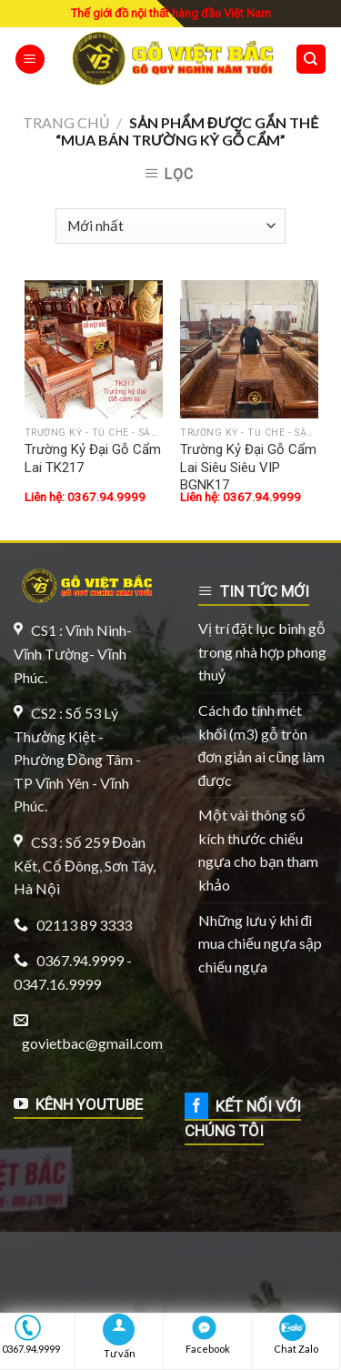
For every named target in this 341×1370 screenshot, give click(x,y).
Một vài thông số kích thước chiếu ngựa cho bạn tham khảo (258, 849)
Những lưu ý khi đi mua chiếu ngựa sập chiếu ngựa (260, 943)
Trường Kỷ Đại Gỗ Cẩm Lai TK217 (93, 458)
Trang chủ (66, 122)
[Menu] (30, 60)
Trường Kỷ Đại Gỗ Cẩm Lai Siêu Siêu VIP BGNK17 (248, 467)
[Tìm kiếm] (311, 60)
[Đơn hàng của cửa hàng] (170, 226)
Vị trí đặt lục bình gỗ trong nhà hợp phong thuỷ (262, 651)
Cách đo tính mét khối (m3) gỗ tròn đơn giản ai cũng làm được (262, 745)
